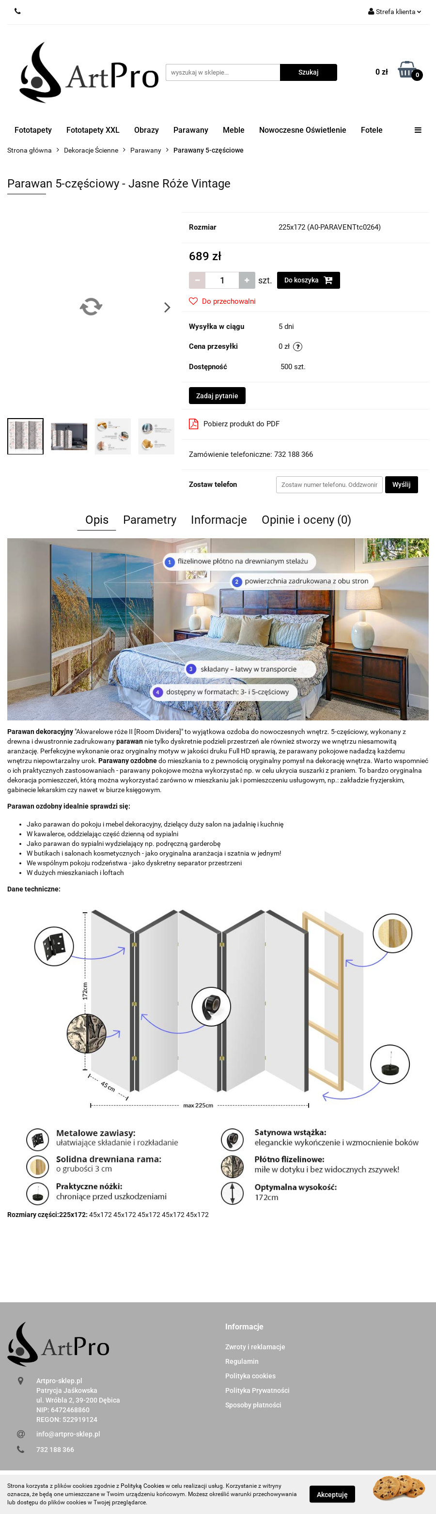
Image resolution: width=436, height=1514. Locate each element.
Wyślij (401, 484)
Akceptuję (332, 1494)
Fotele (372, 130)
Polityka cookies (250, 1376)
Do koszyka (308, 280)
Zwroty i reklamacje (255, 1347)
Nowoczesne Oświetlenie (302, 130)
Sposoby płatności (253, 1405)
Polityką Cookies (142, 1486)
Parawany (190, 130)
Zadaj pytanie (217, 396)
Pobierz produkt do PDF (234, 424)
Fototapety (33, 130)
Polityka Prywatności (257, 1390)
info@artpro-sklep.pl (68, 1434)
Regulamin (242, 1361)
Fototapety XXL (93, 130)
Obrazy (146, 130)
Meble (234, 130)
